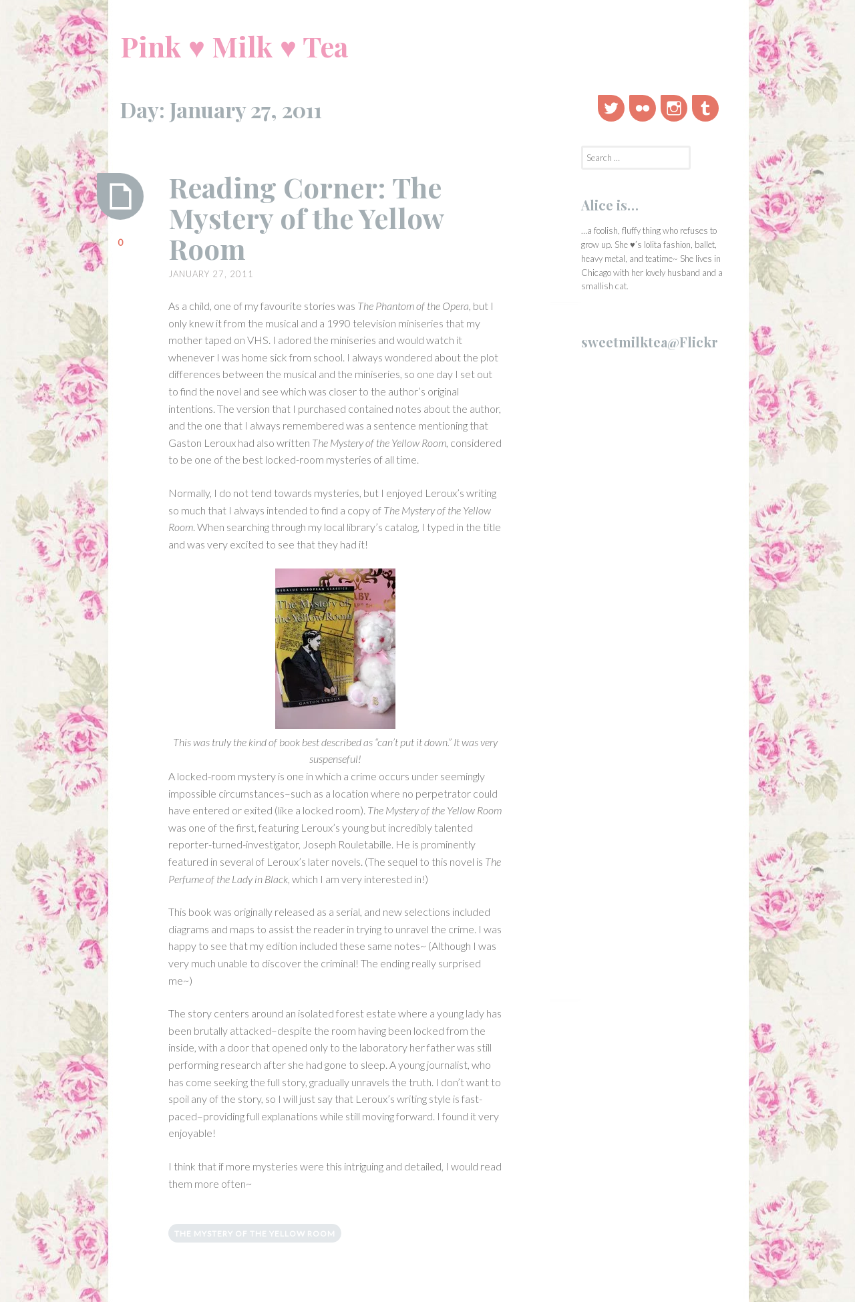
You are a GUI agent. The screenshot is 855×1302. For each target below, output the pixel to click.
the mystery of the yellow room (254, 1234)
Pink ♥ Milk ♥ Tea (234, 46)
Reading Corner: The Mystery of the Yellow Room (306, 217)
